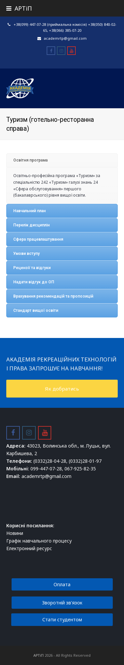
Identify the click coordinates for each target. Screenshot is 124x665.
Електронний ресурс (29, 548)
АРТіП (38, 655)
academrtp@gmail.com (65, 38)
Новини (14, 533)
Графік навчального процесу (39, 541)
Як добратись (62, 388)
